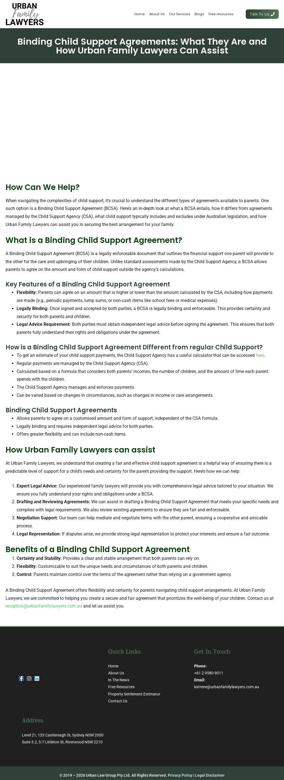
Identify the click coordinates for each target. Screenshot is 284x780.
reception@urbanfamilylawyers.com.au (44, 606)
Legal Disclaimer (210, 775)
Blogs (199, 14)
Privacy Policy (180, 775)
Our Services (179, 14)
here (260, 355)
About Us (157, 14)
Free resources (221, 14)
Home (140, 14)
